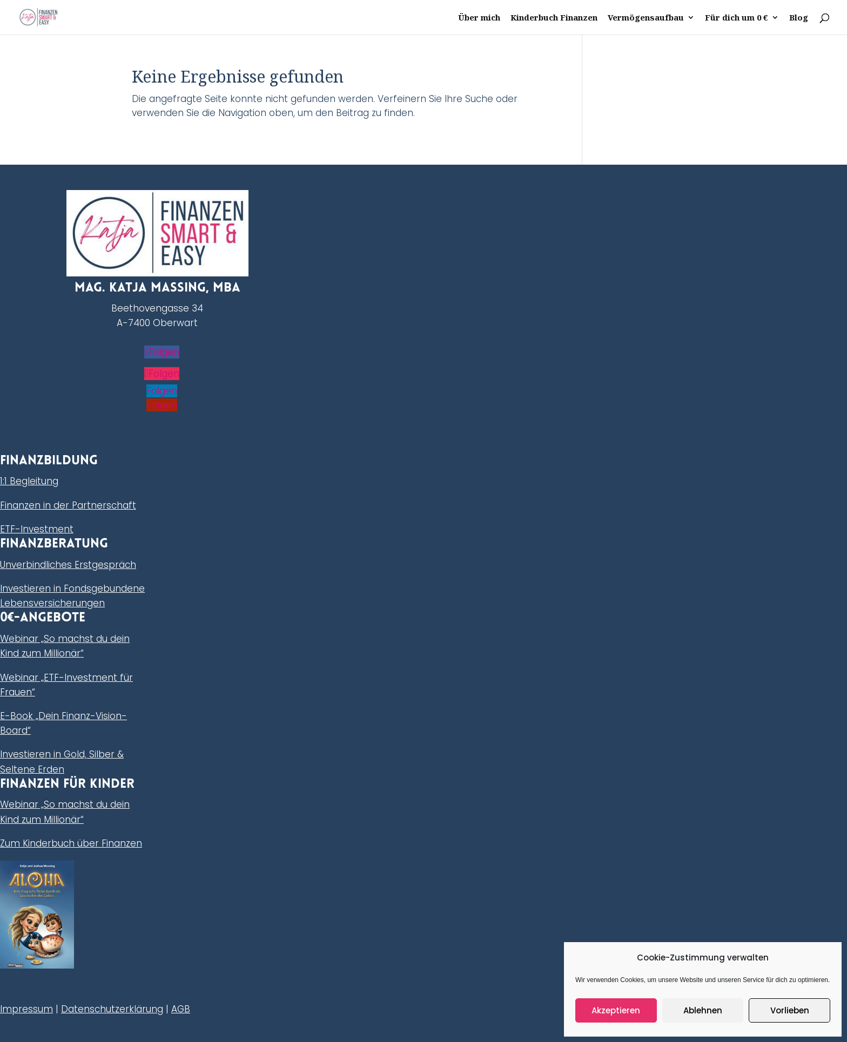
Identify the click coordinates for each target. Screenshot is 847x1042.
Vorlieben (789, 1010)
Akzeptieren (615, 1010)
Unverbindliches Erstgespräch (68, 564)
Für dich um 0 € (736, 18)
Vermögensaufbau (646, 18)
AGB (180, 1009)
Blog (798, 18)
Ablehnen (702, 1010)
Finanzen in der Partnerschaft (68, 505)
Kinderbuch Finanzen (553, 18)
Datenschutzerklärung (112, 1009)
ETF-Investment (36, 529)
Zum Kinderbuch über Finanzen (71, 843)
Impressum (26, 1009)
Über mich (479, 18)
